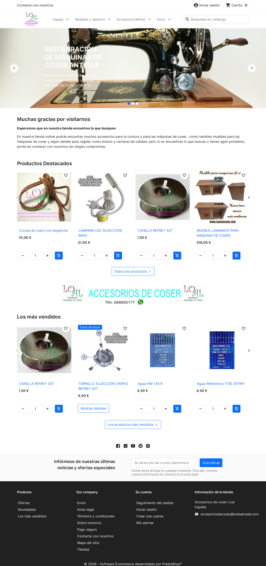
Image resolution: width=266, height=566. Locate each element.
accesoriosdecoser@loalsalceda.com (230, 509)
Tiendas (83, 544)
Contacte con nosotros (35, 5)
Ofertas (24, 498)
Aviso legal (85, 504)
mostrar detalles (93, 403)
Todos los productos (133, 266)
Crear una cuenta (149, 511)
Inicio (161, 19)
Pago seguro (87, 524)
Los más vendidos (32, 511)
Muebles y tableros (90, 19)
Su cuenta (143, 487)
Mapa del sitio (88, 538)
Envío (81, 498)
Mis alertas (145, 518)
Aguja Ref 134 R (150, 379)
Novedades (27, 504)
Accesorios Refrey (131, 19)
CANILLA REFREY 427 (155, 230)
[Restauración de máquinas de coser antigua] (129, 103)
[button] (206, 5)
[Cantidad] (35, 251)
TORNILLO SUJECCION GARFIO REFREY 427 (103, 381)
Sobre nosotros (89, 518)
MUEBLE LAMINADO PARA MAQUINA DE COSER (218, 232)
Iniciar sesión (146, 504)
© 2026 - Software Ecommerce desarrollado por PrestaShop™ (133, 559)
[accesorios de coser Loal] (133, 103)
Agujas (58, 19)
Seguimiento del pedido (155, 498)
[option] (133, 68)
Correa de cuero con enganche (43, 230)
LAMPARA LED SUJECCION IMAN (100, 232)
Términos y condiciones (95, 511)
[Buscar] (215, 19)
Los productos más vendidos (133, 419)
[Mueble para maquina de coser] (137, 103)
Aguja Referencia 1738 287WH (221, 379)
